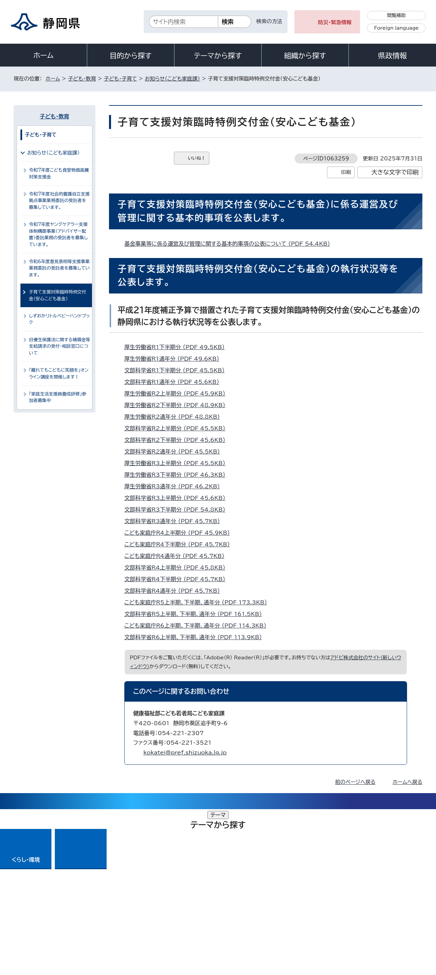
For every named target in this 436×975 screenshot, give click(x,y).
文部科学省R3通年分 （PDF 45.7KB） (175, 521)
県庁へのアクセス (391, 874)
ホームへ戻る (407, 782)
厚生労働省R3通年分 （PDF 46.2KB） (175, 486)
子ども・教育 (82, 78)
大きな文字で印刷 (395, 172)
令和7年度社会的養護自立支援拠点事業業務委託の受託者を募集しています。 (59, 201)
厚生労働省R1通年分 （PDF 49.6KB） (174, 358)
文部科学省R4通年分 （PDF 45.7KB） (175, 590)
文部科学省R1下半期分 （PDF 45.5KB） (177, 370)
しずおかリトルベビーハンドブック (59, 319)
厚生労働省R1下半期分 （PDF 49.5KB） (177, 347)
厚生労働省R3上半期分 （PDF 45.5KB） (177, 463)
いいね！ (196, 158)
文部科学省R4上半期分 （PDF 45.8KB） (177, 567)
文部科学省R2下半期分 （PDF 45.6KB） (177, 440)
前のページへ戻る (355, 782)
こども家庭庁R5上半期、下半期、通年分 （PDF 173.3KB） (198, 602)
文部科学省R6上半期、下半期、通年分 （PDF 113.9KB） (196, 637)
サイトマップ (390, 916)
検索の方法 (269, 21)
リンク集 (342, 916)
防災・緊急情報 (335, 22)
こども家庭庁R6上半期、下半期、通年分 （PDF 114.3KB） (198, 625)
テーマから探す (218, 55)
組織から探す (305, 55)
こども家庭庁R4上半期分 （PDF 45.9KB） (180, 532)
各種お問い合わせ (331, 874)
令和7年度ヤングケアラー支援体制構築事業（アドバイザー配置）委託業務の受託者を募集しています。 (58, 234)
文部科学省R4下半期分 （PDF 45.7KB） (177, 579)
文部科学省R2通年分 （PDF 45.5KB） (175, 451)
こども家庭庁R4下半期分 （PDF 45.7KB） (180, 544)
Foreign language (396, 28)
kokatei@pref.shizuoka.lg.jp (185, 752)
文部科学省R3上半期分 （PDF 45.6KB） (177, 498)
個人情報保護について (121, 916)
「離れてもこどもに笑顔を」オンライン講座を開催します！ (59, 373)
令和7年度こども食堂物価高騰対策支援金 (59, 173)
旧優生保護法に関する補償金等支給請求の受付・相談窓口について (59, 346)
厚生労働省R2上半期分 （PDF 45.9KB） (177, 393)
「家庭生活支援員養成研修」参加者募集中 (57, 397)
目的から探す (131, 55)
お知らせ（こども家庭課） (172, 78)
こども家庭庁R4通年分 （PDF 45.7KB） (177, 556)
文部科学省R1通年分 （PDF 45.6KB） (174, 382)
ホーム (43, 55)
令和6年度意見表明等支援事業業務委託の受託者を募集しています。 (59, 268)
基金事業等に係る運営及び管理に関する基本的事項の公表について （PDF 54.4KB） (230, 243)
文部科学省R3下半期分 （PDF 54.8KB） (177, 509)
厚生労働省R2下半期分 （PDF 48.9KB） (177, 405)
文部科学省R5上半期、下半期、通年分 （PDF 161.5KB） (196, 614)
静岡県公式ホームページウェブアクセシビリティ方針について (240, 916)
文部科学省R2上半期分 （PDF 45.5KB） (177, 428)
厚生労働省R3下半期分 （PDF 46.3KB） (177, 474)
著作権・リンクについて (45, 916)
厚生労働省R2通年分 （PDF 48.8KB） (175, 416)
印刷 (346, 172)
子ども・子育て (120, 78)
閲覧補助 (396, 15)
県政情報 (392, 55)
